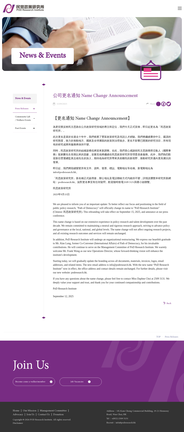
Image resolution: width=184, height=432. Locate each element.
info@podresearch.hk (120, 264)
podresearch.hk (66, 182)
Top (158, 337)
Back (167, 303)
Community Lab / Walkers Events (23, 118)
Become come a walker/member (30, 382)
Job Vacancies (77, 382)
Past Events (20, 128)
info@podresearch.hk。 (66, 172)
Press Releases (21, 109)
